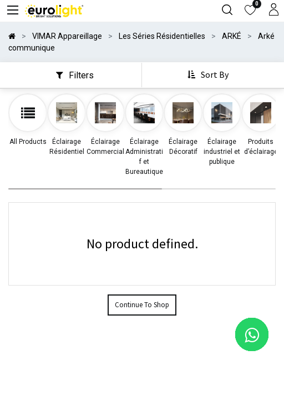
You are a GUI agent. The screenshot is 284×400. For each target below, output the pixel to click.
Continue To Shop (142, 304)
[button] (209, 75)
